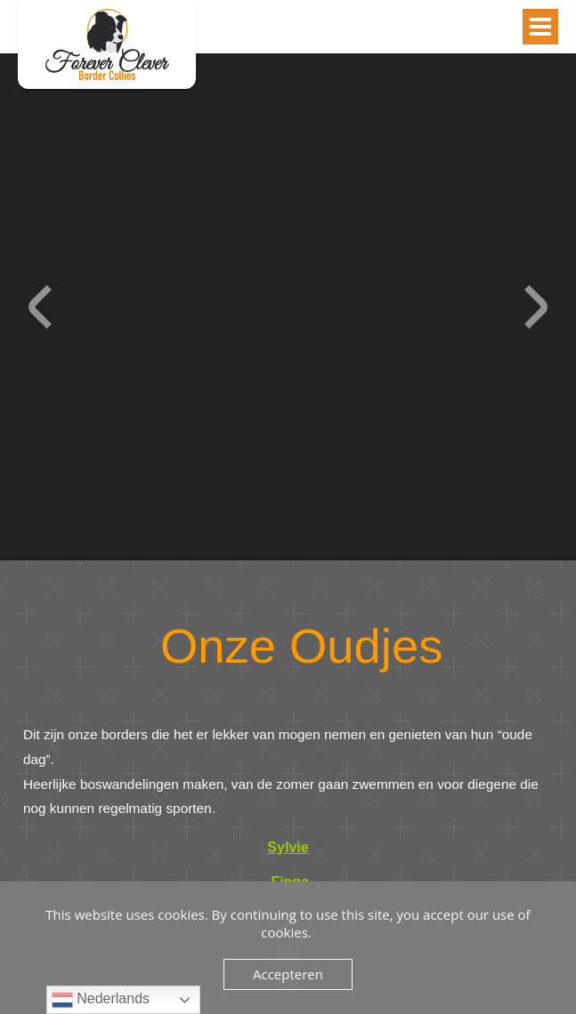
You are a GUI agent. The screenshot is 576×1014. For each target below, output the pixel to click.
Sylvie (287, 847)
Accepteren (288, 974)
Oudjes (107, 44)
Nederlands (101, 999)
